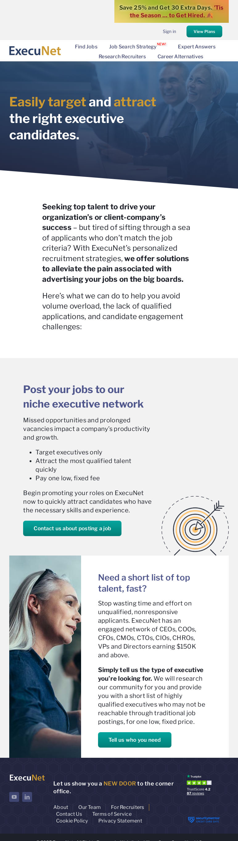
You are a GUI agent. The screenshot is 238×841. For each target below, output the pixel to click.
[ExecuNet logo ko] (27, 776)
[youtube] (14, 797)
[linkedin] (27, 797)
